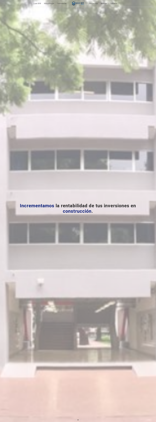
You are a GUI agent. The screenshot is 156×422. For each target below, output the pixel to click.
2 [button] (78, 420)
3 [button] (79, 420)
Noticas (104, 3)
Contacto (113, 3)
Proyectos (93, 3)
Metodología (49, 3)
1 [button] (76, 420)
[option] (78, 211)
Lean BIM (37, 3)
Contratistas (62, 3)
